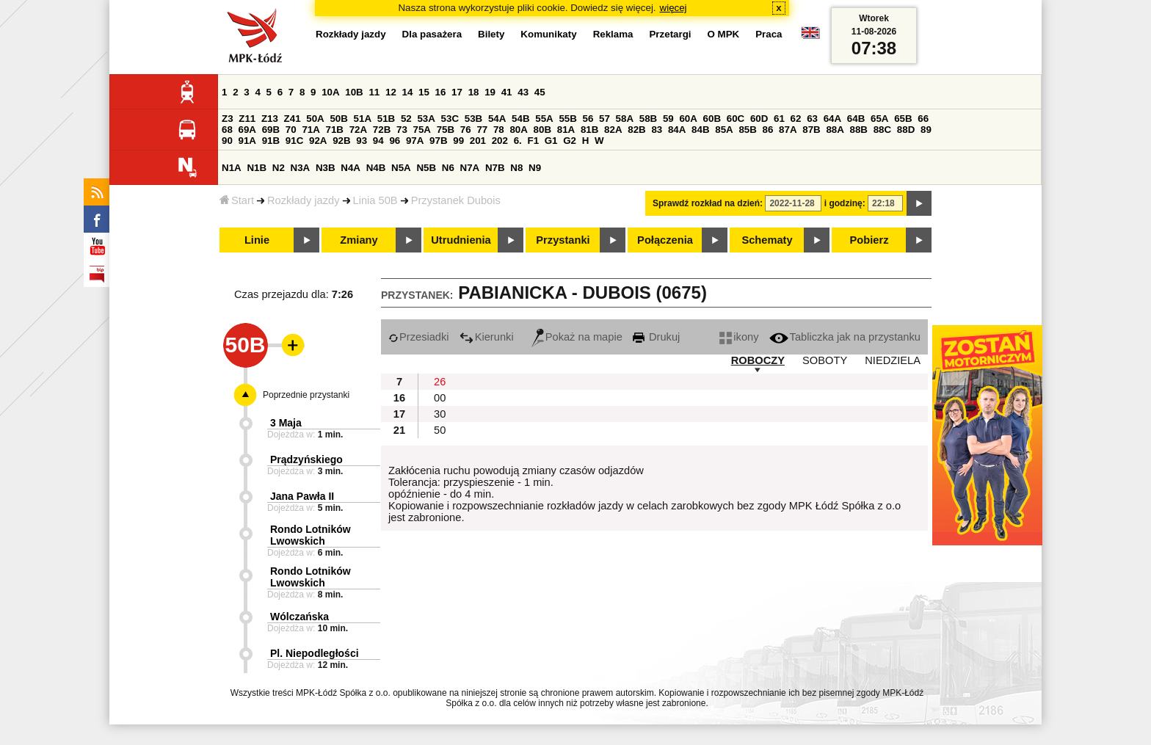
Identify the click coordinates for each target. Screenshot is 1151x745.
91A (247, 140)
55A (544, 118)
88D (906, 129)
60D (759, 118)
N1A (232, 167)
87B (811, 129)
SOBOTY (824, 360)
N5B (426, 167)
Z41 (292, 118)
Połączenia (665, 240)
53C (450, 118)
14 (407, 92)
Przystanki (562, 240)
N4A (350, 167)
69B (271, 129)
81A (566, 129)
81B (589, 129)
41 (506, 92)
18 (473, 92)
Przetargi (670, 34)
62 (796, 118)
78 (498, 129)
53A (426, 118)
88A (834, 129)
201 (478, 140)
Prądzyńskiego (306, 459)
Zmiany (358, 240)
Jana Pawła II (302, 496)
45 (539, 92)
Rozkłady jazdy (303, 200)
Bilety (491, 34)
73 (401, 129)
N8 (516, 167)
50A (315, 118)
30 (440, 414)
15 (423, 92)
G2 (569, 140)
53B (473, 118)
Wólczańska (299, 616)
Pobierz (869, 240)
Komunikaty (548, 34)
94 (378, 140)
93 (361, 140)
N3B (325, 167)
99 (458, 140)
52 (406, 118)
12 (390, 92)
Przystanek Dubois (456, 200)
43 (523, 92)
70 (291, 129)
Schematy (766, 240)
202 (500, 140)
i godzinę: (844, 203)
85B (747, 129)
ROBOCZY (758, 360)
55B (567, 118)
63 (812, 118)
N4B (376, 167)
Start (236, 200)
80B (542, 129)
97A (415, 140)
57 (604, 118)
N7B (495, 167)
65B (903, 118)
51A (362, 118)
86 (768, 129)
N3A (301, 167)
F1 (533, 140)
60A (688, 118)
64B (856, 118)
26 (440, 382)
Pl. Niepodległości (314, 653)
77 (481, 129)
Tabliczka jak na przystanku (845, 337)
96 (394, 140)
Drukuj (656, 337)
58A (624, 118)
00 (440, 398)
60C (735, 118)
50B (338, 118)
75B (445, 129)
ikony (738, 337)
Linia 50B (375, 200)
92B (341, 140)
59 (668, 118)
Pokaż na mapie (576, 337)
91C (294, 140)
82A (613, 129)
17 (456, 92)
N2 (278, 167)
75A (422, 129)
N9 (535, 167)
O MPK (724, 34)
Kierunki (487, 337)
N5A (401, 167)
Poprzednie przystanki (306, 395)
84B (700, 129)
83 (656, 129)
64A (832, 118)
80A (518, 129)
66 (923, 118)
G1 (551, 140)
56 (588, 118)
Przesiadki (418, 337)
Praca (768, 34)
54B (520, 118)
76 (465, 129)
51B (386, 118)
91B (271, 140)
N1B (256, 167)
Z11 (247, 118)
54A (497, 118)
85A (724, 129)
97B (438, 140)
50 (440, 430)
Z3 (227, 118)
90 (227, 140)
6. (518, 140)
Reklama (613, 34)
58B (648, 118)
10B (354, 92)
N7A (470, 167)
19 (489, 92)
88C (882, 129)
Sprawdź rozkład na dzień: (708, 203)
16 (440, 92)
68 (227, 129)
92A (318, 140)
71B (335, 129)
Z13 (269, 118)
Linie (256, 240)
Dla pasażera (432, 34)
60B (712, 118)
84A (677, 129)
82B (636, 129)
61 (779, 118)
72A (358, 129)
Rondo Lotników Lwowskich (310, 535)
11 (374, 92)
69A (247, 129)
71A (310, 129)
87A (787, 129)
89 (926, 129)
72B (382, 129)
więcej (673, 7)
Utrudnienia (460, 240)
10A (330, 92)
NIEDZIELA (893, 360)
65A (879, 118)
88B (859, 129)
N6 (448, 167)
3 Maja (286, 423)
